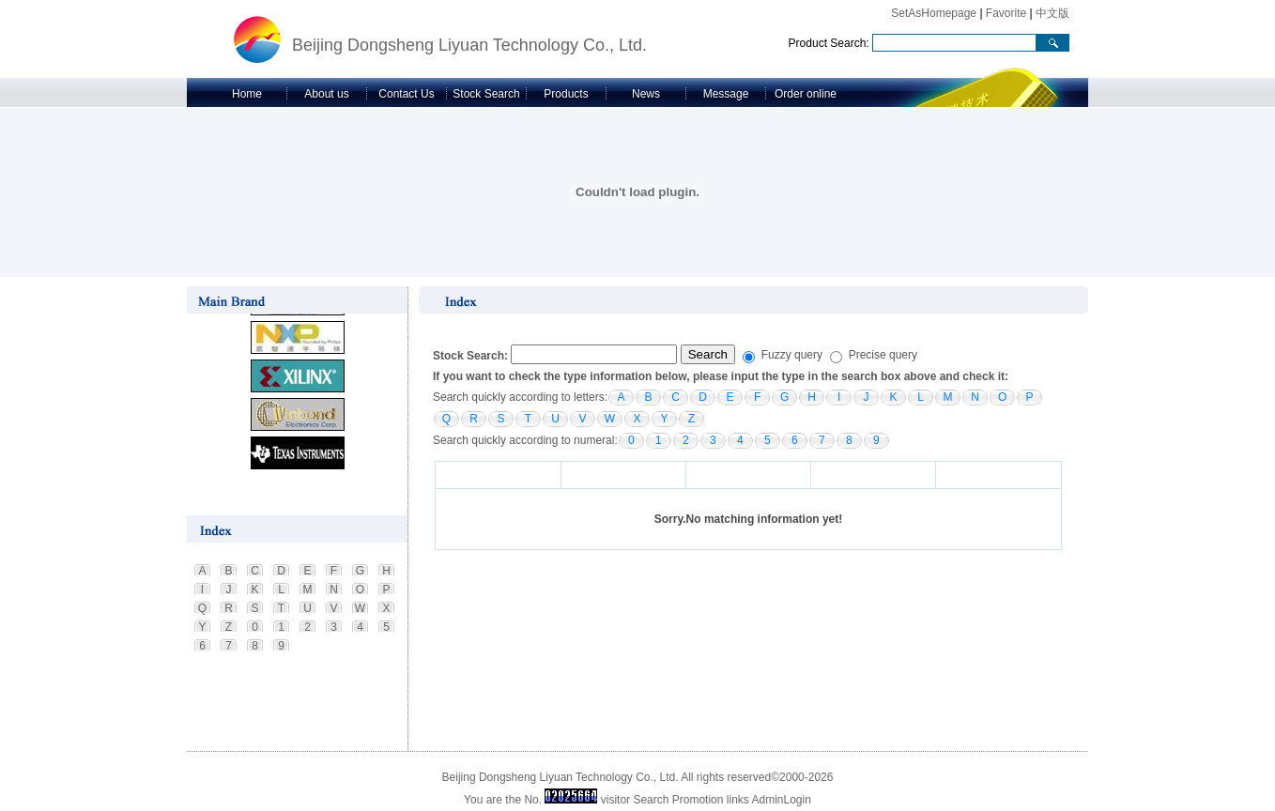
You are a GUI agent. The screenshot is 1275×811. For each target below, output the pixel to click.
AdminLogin (781, 799)
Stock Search (486, 93)
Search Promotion (678, 799)
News (646, 93)
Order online (806, 93)
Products (566, 93)
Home (247, 93)
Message (726, 93)
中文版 (1052, 13)
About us (326, 93)
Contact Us (406, 93)
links (738, 799)
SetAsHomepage (933, 13)
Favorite (1006, 13)
